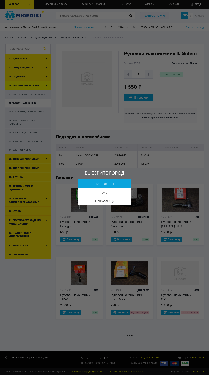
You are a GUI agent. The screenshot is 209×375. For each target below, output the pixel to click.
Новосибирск (104, 183)
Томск (104, 192)
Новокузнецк (104, 201)
